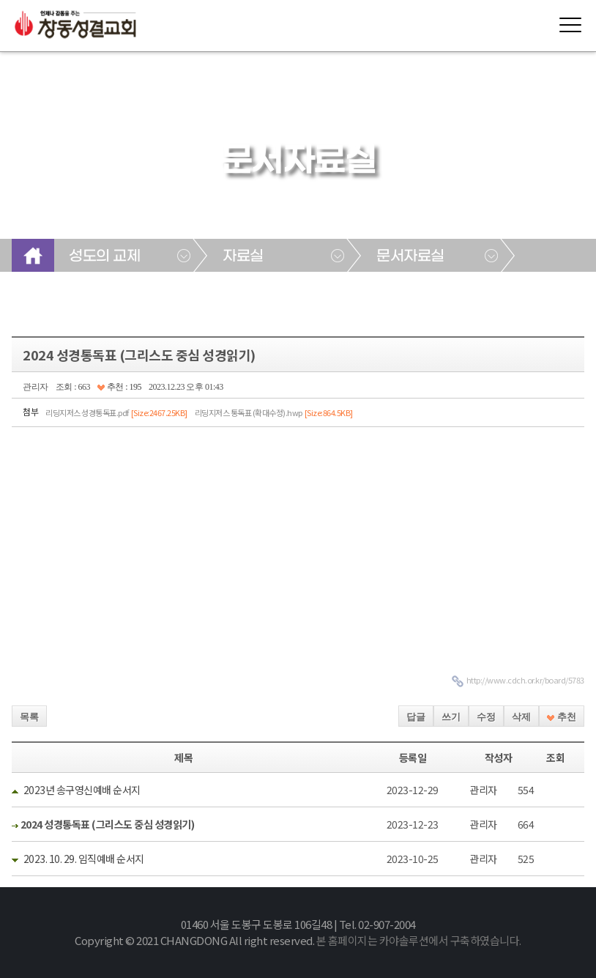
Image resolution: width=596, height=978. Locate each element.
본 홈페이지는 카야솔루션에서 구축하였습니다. (418, 940)
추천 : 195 (119, 387)
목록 (29, 716)
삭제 (521, 716)
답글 (415, 716)
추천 (561, 716)
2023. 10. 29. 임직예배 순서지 (83, 858)
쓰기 (451, 716)
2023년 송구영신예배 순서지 (82, 789)
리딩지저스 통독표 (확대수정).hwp (274, 412)
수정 (486, 716)
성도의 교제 (104, 256)
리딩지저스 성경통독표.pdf (116, 412)
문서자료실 (410, 256)
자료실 (243, 256)
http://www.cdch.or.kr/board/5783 (525, 680)
